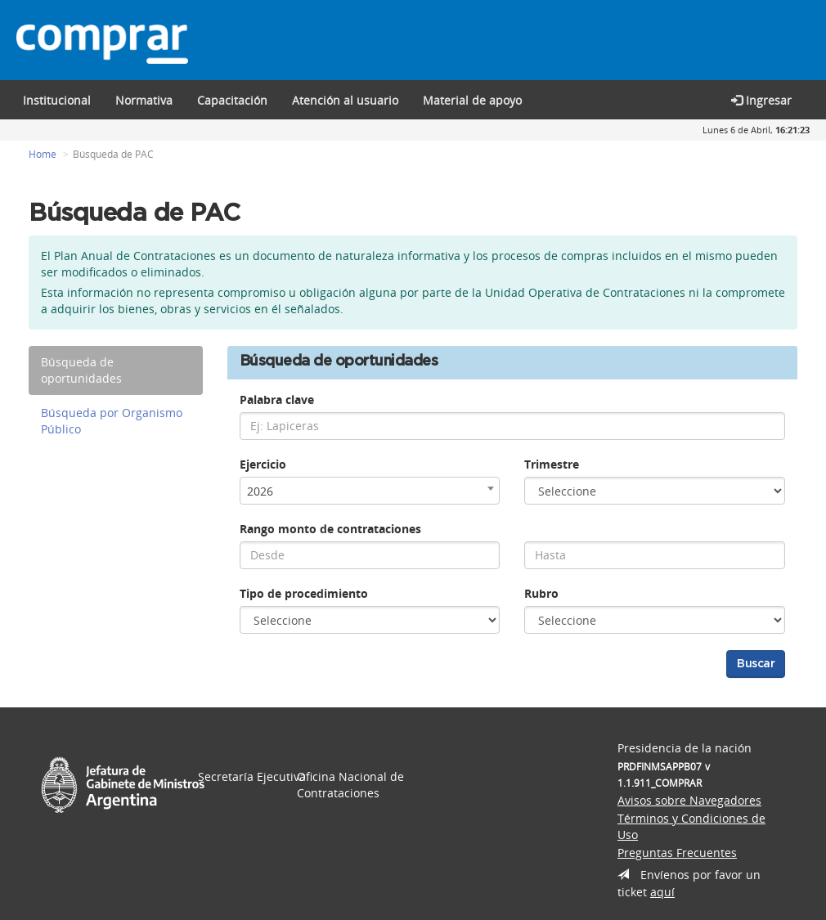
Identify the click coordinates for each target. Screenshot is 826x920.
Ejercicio (263, 464)
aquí (662, 892)
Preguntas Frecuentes (677, 852)
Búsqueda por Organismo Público (111, 421)
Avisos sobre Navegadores (689, 800)
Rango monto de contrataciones (330, 528)
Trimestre (551, 464)
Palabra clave (277, 399)
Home (42, 154)
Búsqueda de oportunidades (81, 370)
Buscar (755, 664)
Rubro (541, 593)
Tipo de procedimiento (304, 593)
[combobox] (370, 491)
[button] (232, 99)
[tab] (116, 370)
